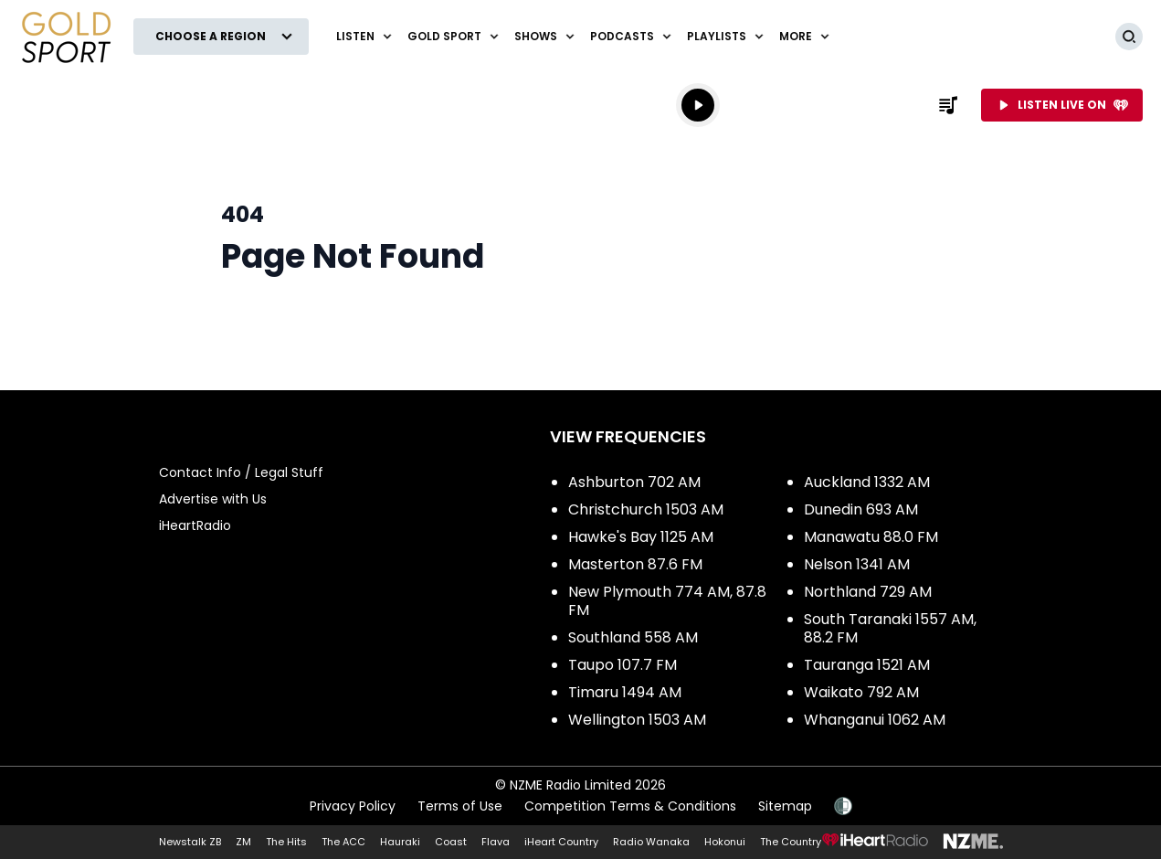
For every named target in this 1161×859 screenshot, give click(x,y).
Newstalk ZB (190, 841)
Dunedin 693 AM (861, 509)
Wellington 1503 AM (637, 719)
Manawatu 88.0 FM (871, 536)
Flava (495, 841)
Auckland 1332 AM (867, 482)
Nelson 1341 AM (857, 564)
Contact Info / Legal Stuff (241, 472)
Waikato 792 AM (861, 692)
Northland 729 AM (868, 591)
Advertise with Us (213, 499)
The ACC (343, 841)
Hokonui (724, 841)
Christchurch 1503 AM (645, 509)
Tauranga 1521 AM (867, 664)
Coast (451, 841)
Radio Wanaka (651, 841)
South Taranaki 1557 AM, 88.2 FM (890, 628)
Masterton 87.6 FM (635, 564)
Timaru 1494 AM (624, 692)
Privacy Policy (353, 806)
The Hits (286, 841)
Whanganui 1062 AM (874, 719)
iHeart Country (561, 841)
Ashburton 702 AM (634, 482)
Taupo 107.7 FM (622, 664)
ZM (243, 841)
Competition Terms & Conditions (630, 806)
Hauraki (400, 841)
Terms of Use (459, 806)
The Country (790, 841)
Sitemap (785, 806)
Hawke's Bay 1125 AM (640, 536)
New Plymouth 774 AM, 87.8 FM (667, 600)
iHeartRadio (195, 525)
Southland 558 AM (633, 637)
